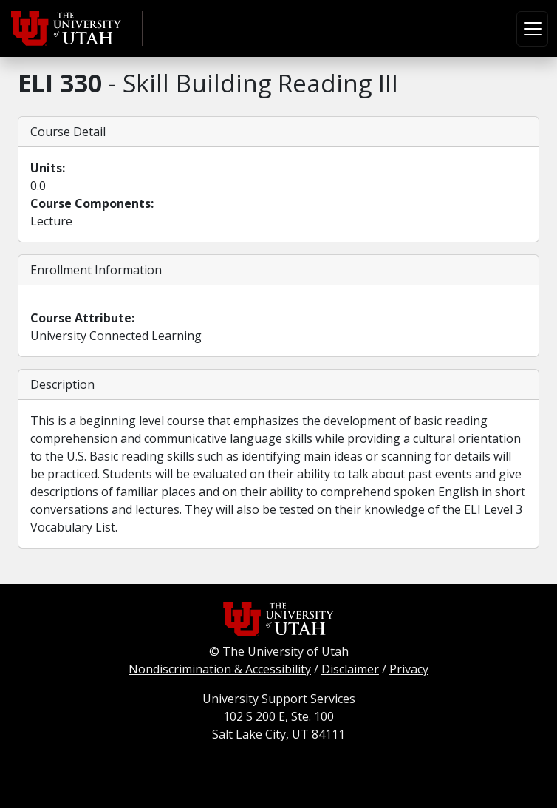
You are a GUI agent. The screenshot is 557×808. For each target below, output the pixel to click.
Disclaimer (350, 669)
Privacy (408, 669)
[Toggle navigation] (532, 29)
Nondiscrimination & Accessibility (220, 669)
